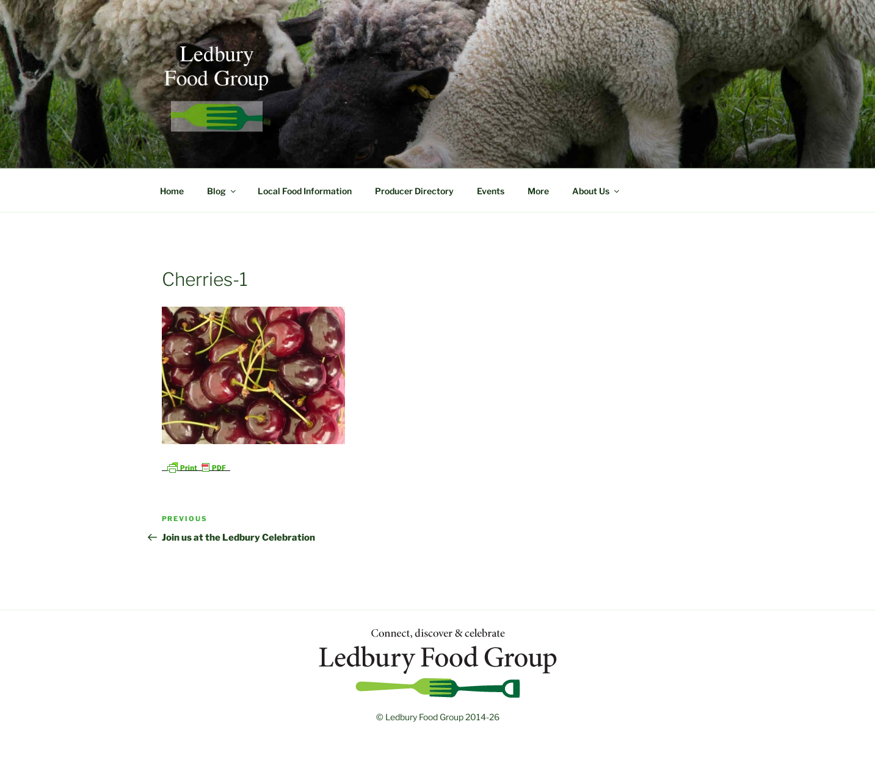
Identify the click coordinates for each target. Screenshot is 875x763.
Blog (222, 191)
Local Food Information (305, 191)
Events (490, 191)
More (538, 191)
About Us (596, 191)
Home (172, 191)
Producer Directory (414, 191)
